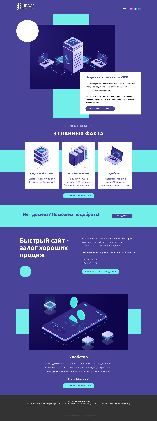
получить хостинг (100, 109)
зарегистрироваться (78, 196)
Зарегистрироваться (78, 386)
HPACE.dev (104, 262)
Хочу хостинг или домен (100, 271)
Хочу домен (122, 216)
